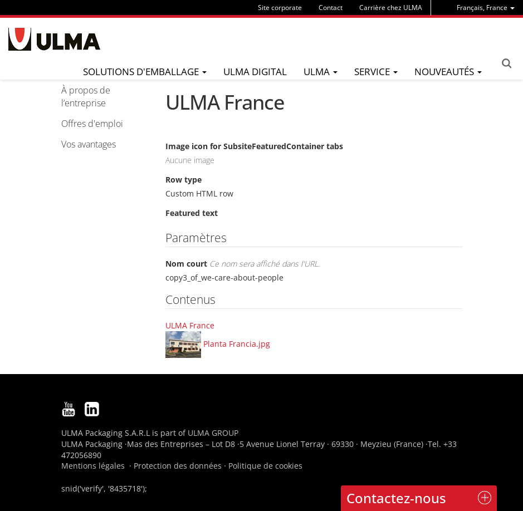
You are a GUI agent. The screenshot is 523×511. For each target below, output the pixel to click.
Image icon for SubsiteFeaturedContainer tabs (254, 146)
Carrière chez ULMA (390, 7)
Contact (331, 7)
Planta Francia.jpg (236, 343)
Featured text (191, 213)
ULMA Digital (255, 71)
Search (506, 63)
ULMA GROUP (213, 433)
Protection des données (178, 465)
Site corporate (280, 7)
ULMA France (189, 325)
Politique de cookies (265, 465)
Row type (183, 179)
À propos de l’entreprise (85, 96)
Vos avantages (88, 144)
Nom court (242, 263)
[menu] (486, 7)
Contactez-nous (396, 498)
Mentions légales (93, 465)
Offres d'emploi (92, 123)
